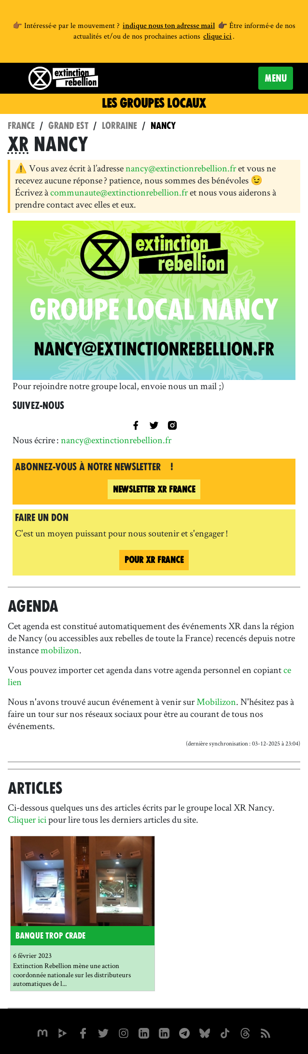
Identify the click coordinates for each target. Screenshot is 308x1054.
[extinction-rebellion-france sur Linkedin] (164, 1032)
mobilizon (60, 650)
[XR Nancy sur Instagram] (172, 424)
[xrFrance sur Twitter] (103, 1032)
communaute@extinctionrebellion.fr (119, 192)
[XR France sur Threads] (245, 1032)
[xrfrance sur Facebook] (83, 1032)
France (21, 125)
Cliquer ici (28, 819)
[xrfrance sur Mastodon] (42, 1032)
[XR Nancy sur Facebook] (135, 424)
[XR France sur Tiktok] (225, 1032)
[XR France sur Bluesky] (204, 1032)
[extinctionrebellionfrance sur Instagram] (123, 1032)
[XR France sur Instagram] (184, 1032)
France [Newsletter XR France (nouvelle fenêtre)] (154, 489)
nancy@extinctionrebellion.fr (181, 168)
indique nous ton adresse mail (169, 26)
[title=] (154, 424)
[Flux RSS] (265, 1032)
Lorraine (119, 125)
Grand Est (68, 125)
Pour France (154, 560)
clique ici (217, 37)
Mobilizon (216, 701)
